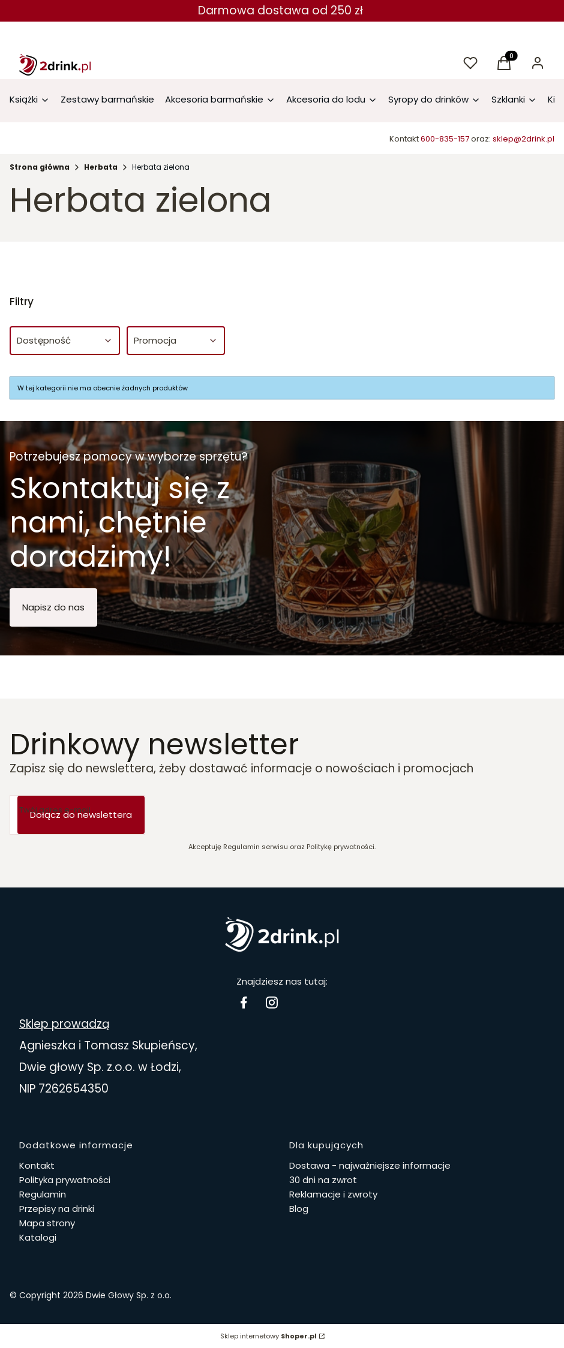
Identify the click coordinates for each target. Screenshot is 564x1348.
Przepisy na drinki (56, 1208)
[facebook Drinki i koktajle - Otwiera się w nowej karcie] (243, 1002)
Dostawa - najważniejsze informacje (370, 1165)
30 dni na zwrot (323, 1180)
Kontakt (37, 1165)
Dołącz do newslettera (81, 814)
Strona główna (40, 167)
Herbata (101, 167)
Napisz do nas (53, 607)
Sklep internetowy (268, 1336)
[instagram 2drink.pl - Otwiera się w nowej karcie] (272, 1002)
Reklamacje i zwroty (333, 1194)
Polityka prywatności (64, 1180)
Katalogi (37, 1237)
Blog (298, 1208)
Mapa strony (47, 1223)
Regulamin (42, 1194)
